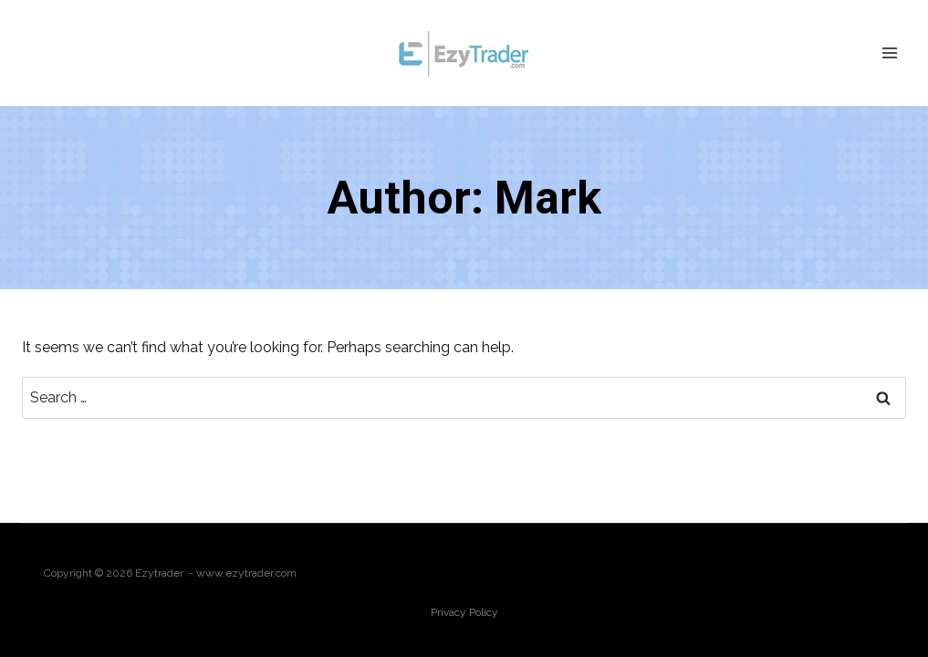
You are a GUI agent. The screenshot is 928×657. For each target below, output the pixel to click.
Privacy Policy (464, 612)
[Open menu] (889, 52)
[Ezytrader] (464, 52)
